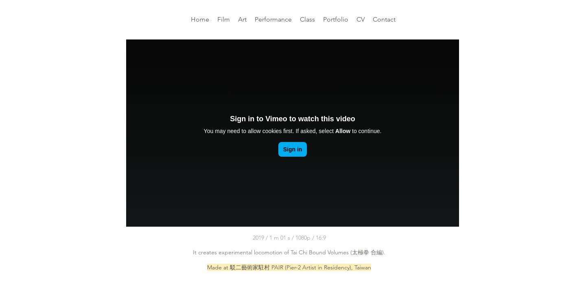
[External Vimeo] (292, 133)
